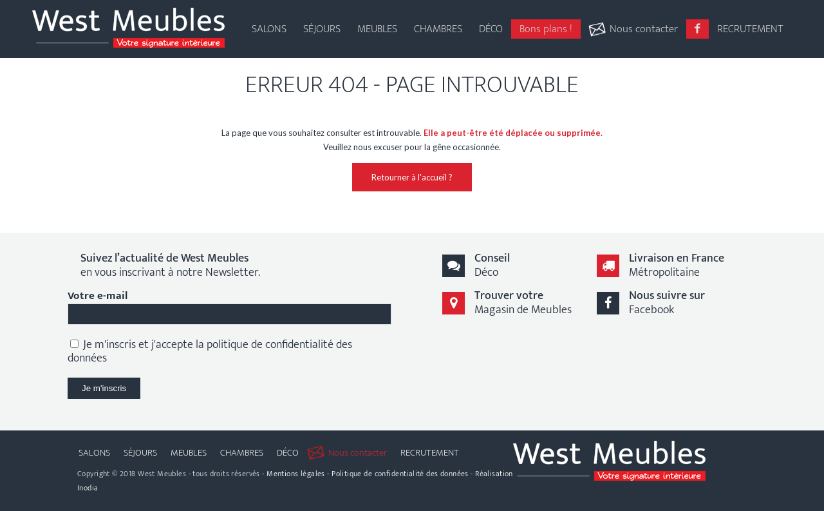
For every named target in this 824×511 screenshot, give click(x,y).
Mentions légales (296, 473)
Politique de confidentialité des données (400, 473)
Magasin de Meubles (523, 302)
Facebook (667, 302)
